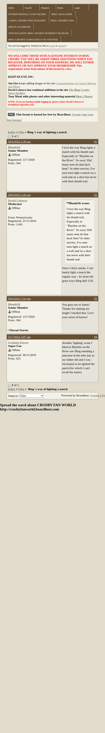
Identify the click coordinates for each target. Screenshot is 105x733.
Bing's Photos (84, 96)
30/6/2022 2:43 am (19, 194)
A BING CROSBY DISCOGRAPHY (27, 20)
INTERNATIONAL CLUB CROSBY (27, 14)
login (52, 45)
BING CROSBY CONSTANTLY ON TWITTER (33, 39)
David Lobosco (17, 200)
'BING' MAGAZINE (61, 14)
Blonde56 (14, 147)
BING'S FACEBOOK (19, 26)
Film (21, 132)
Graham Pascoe (18, 342)
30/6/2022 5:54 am (19, 298)
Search (28, 7)
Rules (60, 7)
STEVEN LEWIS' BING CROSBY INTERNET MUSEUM (38, 33)
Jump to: (26, 396)
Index (11, 7)
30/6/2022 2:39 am (19, 141)
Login (77, 7)
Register (45, 7)
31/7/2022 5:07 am (19, 337)
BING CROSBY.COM (62, 20)
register (62, 45)
